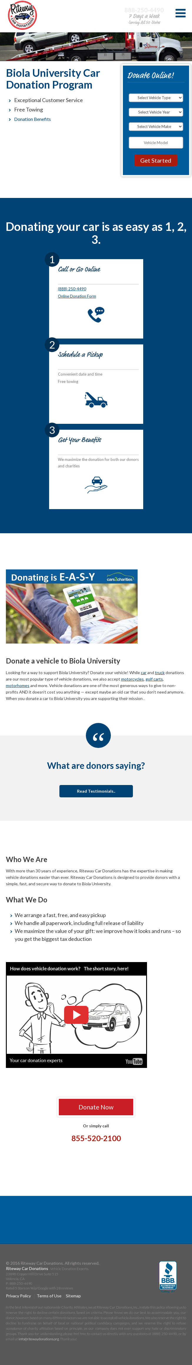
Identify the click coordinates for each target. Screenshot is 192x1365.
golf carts (154, 678)
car (143, 672)
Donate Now (96, 1107)
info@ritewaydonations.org (39, 1339)
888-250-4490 (144, 10)
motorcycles (132, 678)
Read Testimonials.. (96, 791)
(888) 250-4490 (72, 288)
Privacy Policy (18, 1295)
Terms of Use (49, 1295)
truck (160, 672)
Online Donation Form (77, 296)
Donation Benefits (32, 119)
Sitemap (73, 1295)
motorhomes (17, 685)
